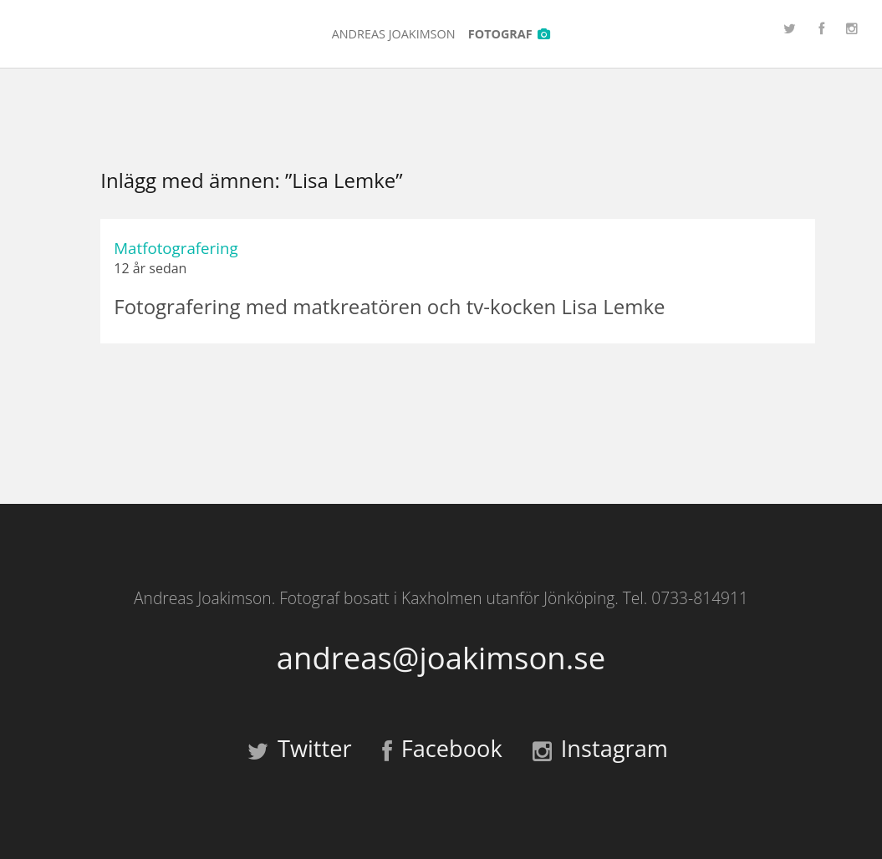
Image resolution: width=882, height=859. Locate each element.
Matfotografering (175, 247)
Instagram (600, 748)
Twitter (299, 748)
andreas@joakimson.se (441, 658)
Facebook (442, 748)
